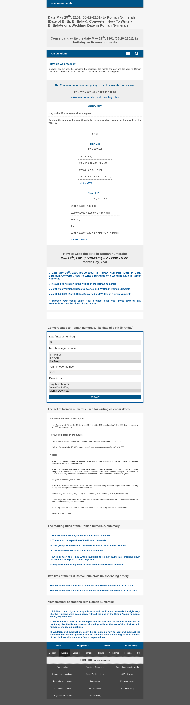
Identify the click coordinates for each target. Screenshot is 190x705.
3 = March (95, 354)
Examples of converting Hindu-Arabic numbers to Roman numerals (87, 564)
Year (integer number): (62, 366)
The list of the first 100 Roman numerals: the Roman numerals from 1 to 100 (92, 585)
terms (107, 646)
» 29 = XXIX (85, 183)
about (58, 646)
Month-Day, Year (95, 390)
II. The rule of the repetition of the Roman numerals (78, 540)
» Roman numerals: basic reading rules (95, 97)
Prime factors (62, 667)
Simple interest (95, 688)
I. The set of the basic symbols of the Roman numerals (80, 535)
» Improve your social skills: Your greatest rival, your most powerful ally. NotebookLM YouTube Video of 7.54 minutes (95, 302)
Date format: (56, 378)
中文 (138, 653)
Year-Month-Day (95, 387)
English (64, 653)
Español (76, 653)
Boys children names (63, 696)
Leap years (95, 681)
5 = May (95, 361)
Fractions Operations (95, 667)
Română (127, 653)
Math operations (127, 681)
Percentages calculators (62, 674)
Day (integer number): (62, 336)
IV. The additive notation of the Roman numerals (76, 550)
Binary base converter (62, 681)
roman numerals (61, 3)
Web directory (95, 696)
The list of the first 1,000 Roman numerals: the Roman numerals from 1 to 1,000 (93, 590)
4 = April (95, 358)
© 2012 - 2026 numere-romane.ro (95, 660)
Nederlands (114, 653)
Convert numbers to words (127, 667)
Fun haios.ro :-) (127, 688)
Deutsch (52, 653)
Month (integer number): (63, 348)
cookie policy (131, 646)
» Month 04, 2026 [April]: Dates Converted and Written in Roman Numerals (90, 294)
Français (88, 653)
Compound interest (63, 688)
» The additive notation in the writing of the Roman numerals (82, 284)
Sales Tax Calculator (95, 674)
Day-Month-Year (95, 384)
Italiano (101, 653)
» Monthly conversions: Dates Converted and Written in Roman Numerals (89, 289)
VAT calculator (127, 674)
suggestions (83, 646)
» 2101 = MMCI (79, 239)
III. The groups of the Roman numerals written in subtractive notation (88, 545)
